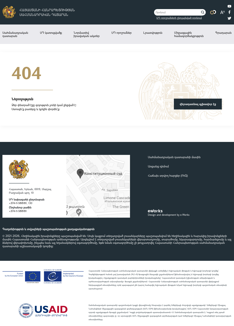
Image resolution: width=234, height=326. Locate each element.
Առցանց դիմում (158, 166)
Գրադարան (223, 32)
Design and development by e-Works (168, 214)
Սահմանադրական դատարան (15, 34)
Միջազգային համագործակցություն (189, 34)
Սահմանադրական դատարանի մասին (174, 157)
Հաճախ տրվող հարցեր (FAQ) (168, 175)
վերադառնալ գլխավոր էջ (198, 104)
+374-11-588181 (18, 203)
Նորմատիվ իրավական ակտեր (87, 34)
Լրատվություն (152, 32)
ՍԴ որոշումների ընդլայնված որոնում (179, 17)
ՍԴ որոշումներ (121, 32)
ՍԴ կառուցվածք (51, 32)
